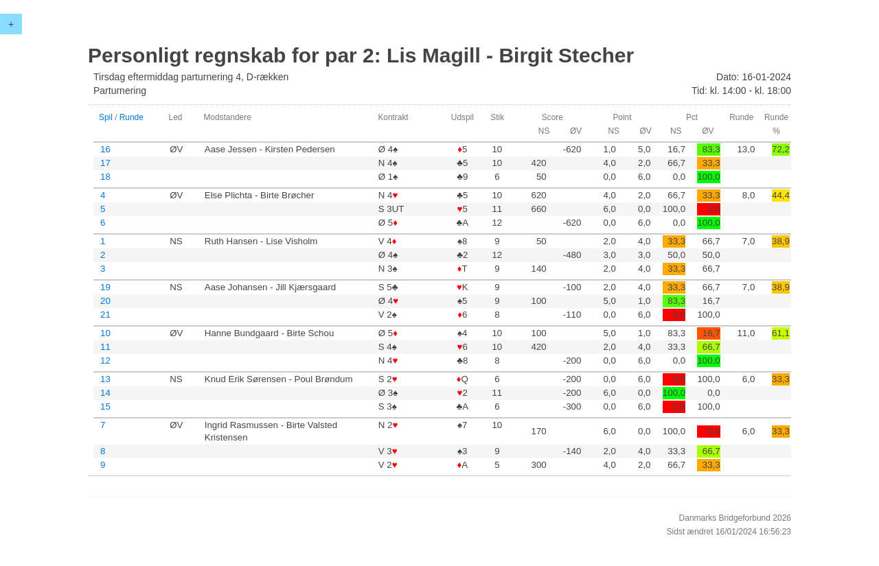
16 (105, 149)
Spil (106, 117)
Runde (131, 117)
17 (105, 163)
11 (105, 347)
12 (105, 360)
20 (105, 301)
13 (105, 379)
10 (105, 333)
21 (105, 314)
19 (105, 287)
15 (105, 406)
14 (105, 393)
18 (105, 177)
